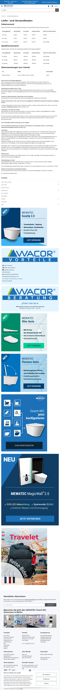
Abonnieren (51, 605)
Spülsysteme (4, 190)
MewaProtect (7, 656)
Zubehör (3, 199)
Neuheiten (4, 201)
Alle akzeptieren (46, 674)
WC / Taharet (4, 193)
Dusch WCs (4, 185)
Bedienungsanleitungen (46, 654)
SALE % (5, 648)
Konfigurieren (46, 679)
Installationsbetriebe (45, 638)
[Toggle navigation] (2, 5)
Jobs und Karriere (26, 657)
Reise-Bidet (4, 196)
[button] (48, 6)
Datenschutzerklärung (30, 599)
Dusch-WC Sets (7, 638)
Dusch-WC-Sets (5, 187)
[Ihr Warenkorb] (54, 6)
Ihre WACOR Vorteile (9, 654)
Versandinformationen (46, 635)
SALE (2, 204)
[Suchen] (28, 10)
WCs (5, 643)
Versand (21, 688)
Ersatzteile (43, 642)
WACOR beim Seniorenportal (11, 657)
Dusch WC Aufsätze (6, 182)
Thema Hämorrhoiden (9, 659)
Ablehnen (46, 683)
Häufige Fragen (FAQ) (45, 637)
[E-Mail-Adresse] (24, 604)
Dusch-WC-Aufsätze (9, 637)
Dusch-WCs (6, 635)
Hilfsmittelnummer (45, 640)
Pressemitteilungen (27, 656)
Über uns (24, 654)
